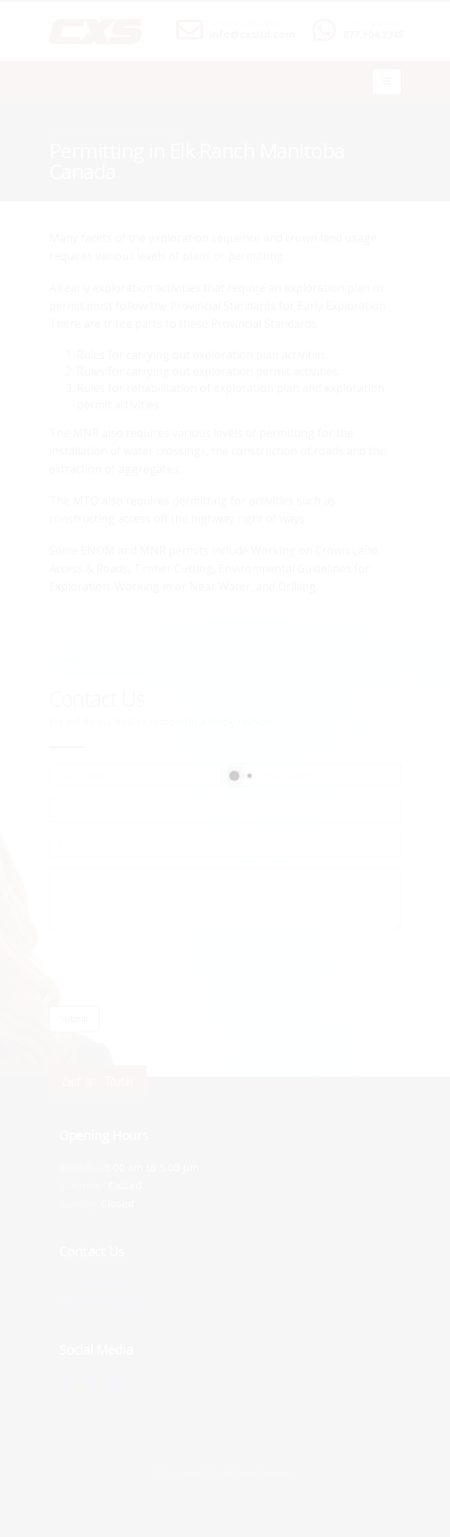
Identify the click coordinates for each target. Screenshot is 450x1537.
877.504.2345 (373, 34)
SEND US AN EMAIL (245, 23)
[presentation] (154, 968)
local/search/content (131, 131)
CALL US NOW (370, 23)
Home (60, 131)
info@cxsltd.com (252, 34)
